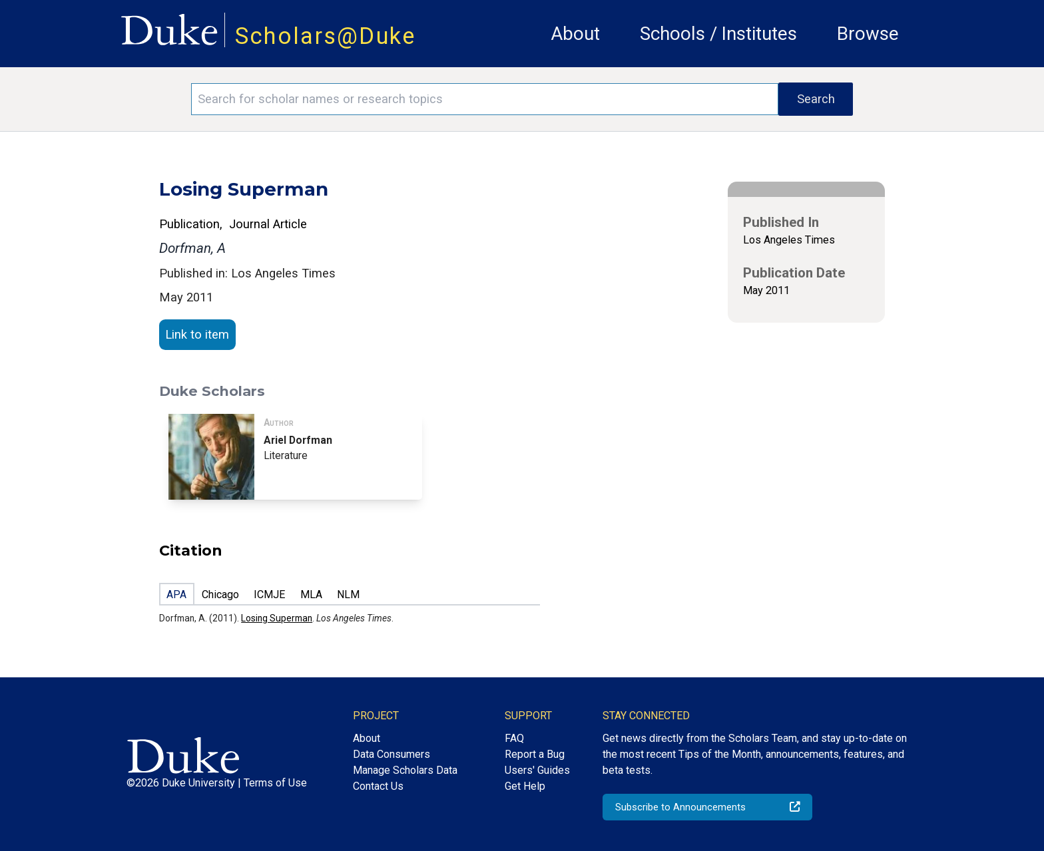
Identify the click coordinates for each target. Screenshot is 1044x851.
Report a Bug (535, 754)
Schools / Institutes (718, 34)
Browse (868, 34)
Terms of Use (275, 782)
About (575, 34)
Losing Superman (276, 618)
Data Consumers (391, 754)
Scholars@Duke (325, 36)
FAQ (514, 738)
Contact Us (378, 786)
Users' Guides (537, 770)
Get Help (525, 786)
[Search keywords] (484, 99)
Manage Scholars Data (405, 770)
